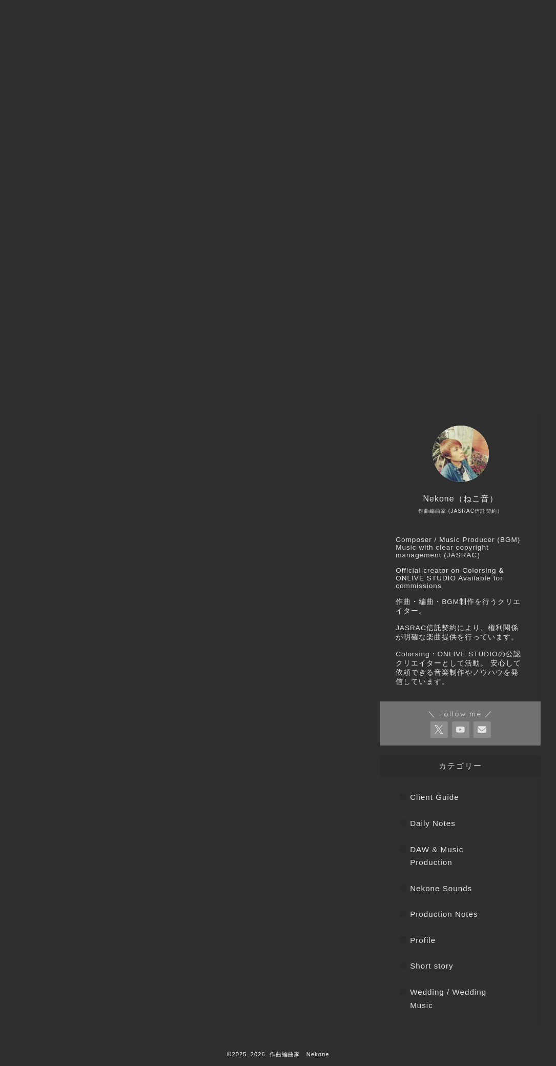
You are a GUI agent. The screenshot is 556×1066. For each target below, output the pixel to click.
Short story (63, 934)
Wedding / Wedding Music (94, 945)
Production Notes (76, 910)
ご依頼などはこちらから (151, 384)
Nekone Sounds (73, 897)
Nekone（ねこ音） (258, 384)
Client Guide (66, 861)
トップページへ (51, 384)
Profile (54, 921)
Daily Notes (65, 873)
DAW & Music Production (92, 885)
